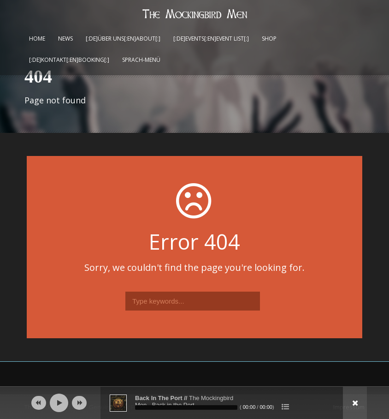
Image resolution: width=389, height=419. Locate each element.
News (65, 38)
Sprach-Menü (141, 60)
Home (37, 38)
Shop (269, 38)
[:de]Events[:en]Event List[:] (211, 38)
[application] (194, 403)
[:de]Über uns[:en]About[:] (123, 38)
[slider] (186, 407)
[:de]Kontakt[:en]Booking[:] (69, 60)
